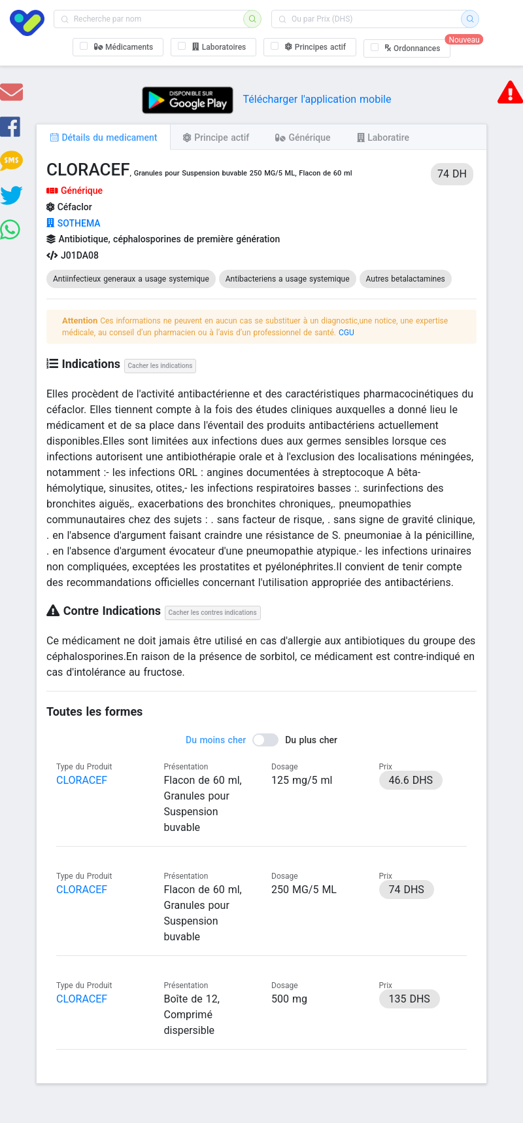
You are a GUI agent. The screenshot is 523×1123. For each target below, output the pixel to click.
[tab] (103, 137)
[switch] (261, 739)
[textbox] (153, 19)
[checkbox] (118, 47)
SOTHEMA (73, 223)
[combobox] (153, 19)
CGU (346, 332)
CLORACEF (81, 780)
